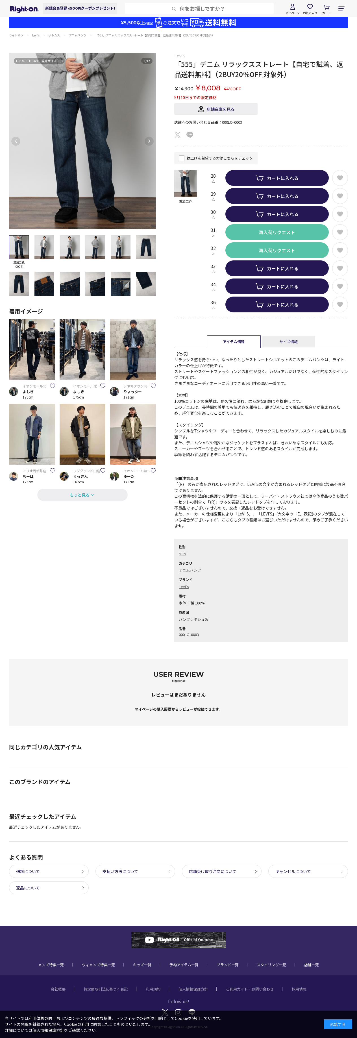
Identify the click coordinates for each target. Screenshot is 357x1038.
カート (326, 13)
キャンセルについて (293, 871)
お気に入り (310, 13)
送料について (28, 871)
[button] (15, 141)
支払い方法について (120, 871)
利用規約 (153, 989)
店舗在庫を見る (220, 109)
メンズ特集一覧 (51, 964)
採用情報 (299, 989)
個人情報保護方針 (193, 989)
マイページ (293, 13)
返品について (28, 888)
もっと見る (80, 495)
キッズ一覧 (142, 964)
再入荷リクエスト (277, 232)
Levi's (184, 586)
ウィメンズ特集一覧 (98, 964)
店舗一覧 (311, 964)
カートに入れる (283, 178)
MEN (182, 553)
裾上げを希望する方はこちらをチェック (220, 158)
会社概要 (58, 989)
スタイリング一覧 (271, 964)
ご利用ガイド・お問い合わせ (250, 989)
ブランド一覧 (228, 964)
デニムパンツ (190, 570)
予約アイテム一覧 (184, 964)
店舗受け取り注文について (212, 871)
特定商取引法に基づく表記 (106, 989)
